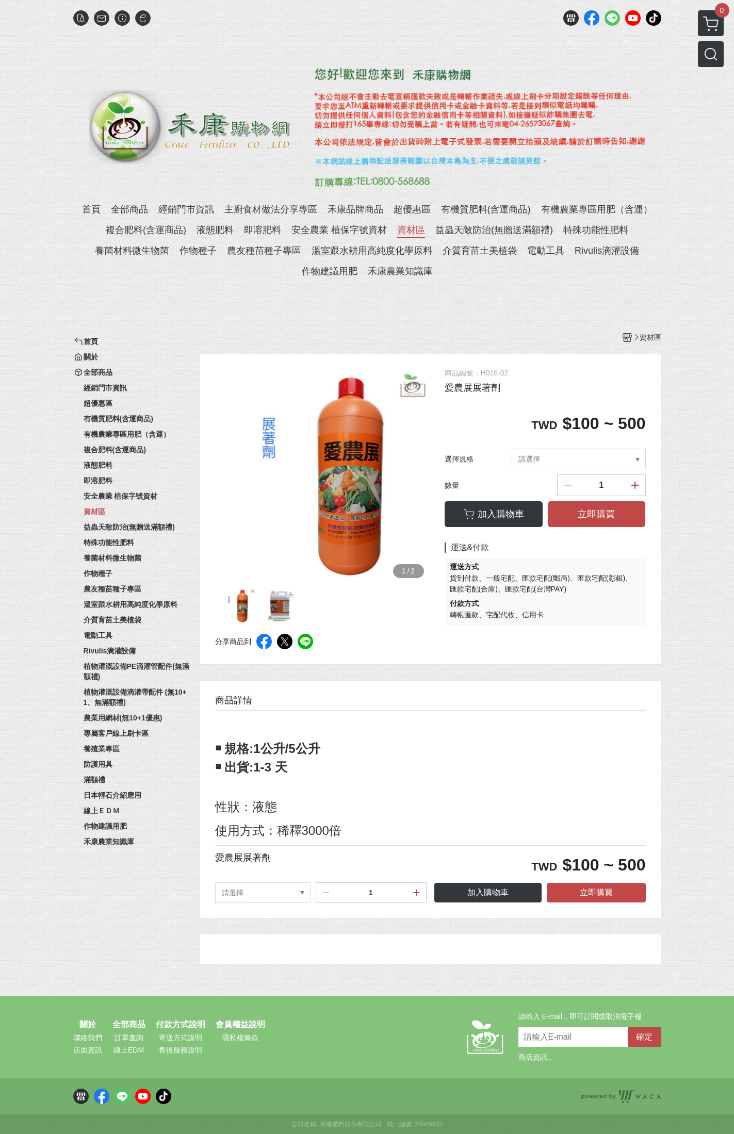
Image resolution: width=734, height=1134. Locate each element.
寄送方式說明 (180, 1037)
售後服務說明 (180, 1050)
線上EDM (128, 1050)
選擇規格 (459, 459)
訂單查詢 (129, 1037)
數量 (452, 485)
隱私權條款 (240, 1037)
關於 (87, 1025)
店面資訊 (87, 1050)
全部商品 (128, 1025)
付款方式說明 (180, 1025)
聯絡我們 (87, 1037)
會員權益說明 (240, 1025)
